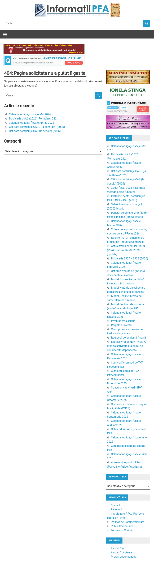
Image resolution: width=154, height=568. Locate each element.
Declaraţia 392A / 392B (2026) (129, 258)
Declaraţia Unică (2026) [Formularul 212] (33, 118)
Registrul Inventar (121, 325)
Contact (115, 505)
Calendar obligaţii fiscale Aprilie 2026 (31, 122)
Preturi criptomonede (124, 556)
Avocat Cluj (117, 548)
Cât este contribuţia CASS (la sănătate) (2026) (37, 127)
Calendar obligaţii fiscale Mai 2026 (30, 114)
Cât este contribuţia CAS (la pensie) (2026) (35, 131)
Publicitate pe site (122, 526)
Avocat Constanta (121, 552)
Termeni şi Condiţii (122, 530)
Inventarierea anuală (123, 321)
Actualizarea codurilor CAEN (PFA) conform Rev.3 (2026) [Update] (126, 250)
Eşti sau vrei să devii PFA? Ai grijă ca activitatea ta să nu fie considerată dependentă (126, 346)
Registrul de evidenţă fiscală (128, 337)
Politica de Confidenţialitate (127, 522)
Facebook (117, 509)
